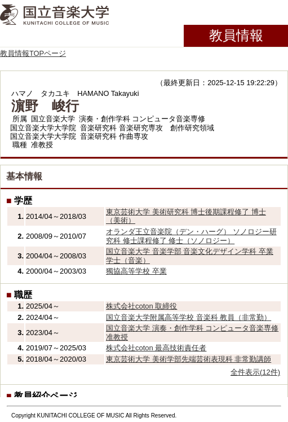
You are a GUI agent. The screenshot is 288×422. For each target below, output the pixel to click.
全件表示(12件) (255, 372)
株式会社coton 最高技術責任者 (156, 348)
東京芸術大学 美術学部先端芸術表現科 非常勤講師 (188, 359)
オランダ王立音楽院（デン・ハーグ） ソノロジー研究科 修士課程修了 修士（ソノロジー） (191, 236)
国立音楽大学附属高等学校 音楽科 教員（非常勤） (188, 317)
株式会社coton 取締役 (141, 306)
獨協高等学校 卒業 (136, 271)
